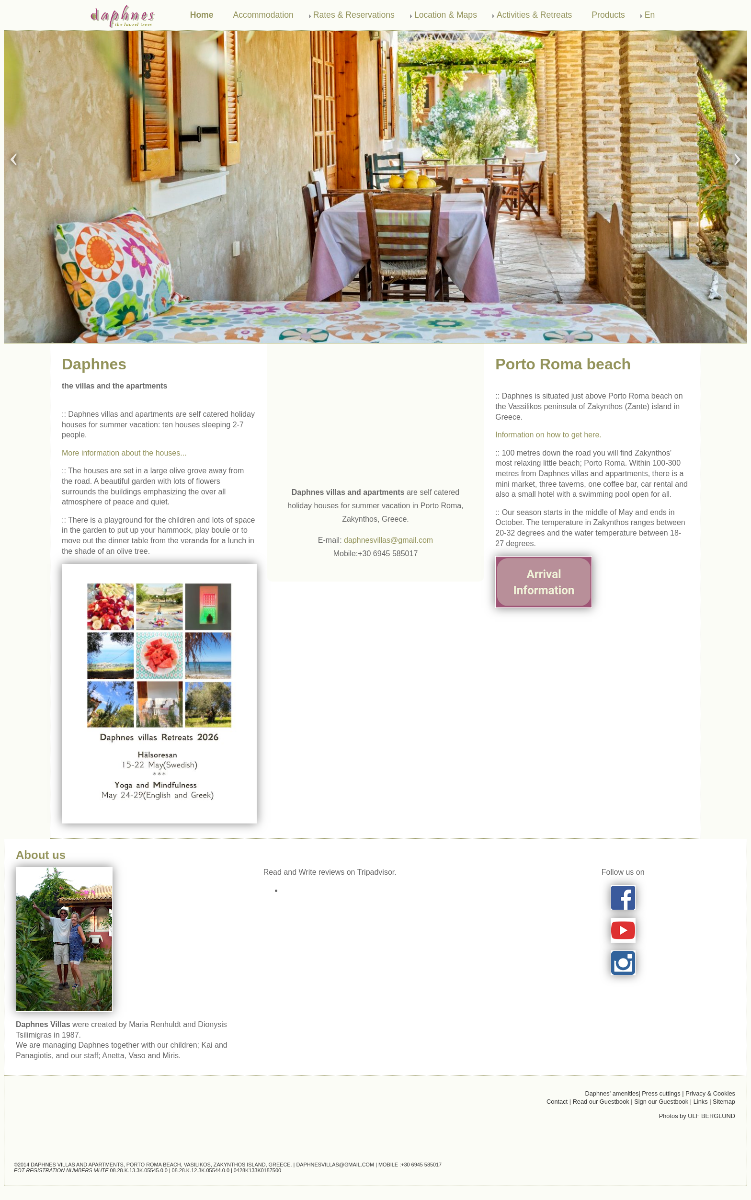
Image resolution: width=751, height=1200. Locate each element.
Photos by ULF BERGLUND (697, 1116)
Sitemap (724, 1101)
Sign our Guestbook (661, 1101)
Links (701, 1101)
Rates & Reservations (354, 15)
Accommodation (263, 15)
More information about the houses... (124, 453)
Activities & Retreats (534, 15)
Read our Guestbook (601, 1101)
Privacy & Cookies (710, 1093)
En (650, 15)
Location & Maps (445, 15)
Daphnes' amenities (611, 1093)
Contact (557, 1101)
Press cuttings (662, 1093)
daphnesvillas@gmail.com (388, 540)
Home (202, 15)
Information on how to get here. (548, 435)
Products (608, 15)
